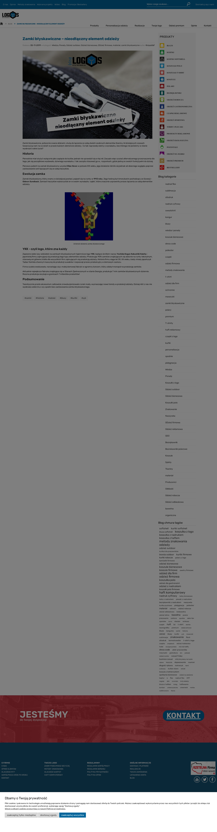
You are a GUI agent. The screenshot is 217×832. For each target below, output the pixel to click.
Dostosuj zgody (48, 815)
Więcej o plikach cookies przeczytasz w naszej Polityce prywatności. (35, 809)
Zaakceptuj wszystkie (72, 815)
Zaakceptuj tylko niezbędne (21, 815)
